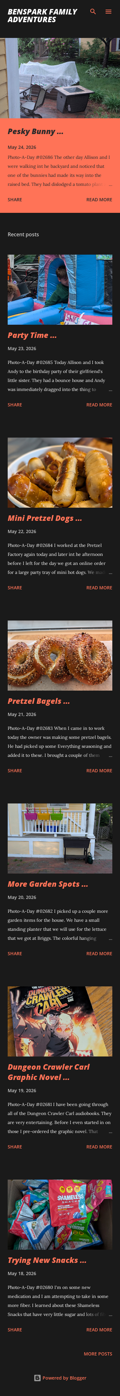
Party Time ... (32, 335)
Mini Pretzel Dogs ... (45, 517)
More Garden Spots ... (48, 883)
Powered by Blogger (60, 1378)
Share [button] (15, 199)
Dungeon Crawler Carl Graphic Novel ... (49, 1071)
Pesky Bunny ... (36, 131)
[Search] (93, 11)
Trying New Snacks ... (47, 1260)
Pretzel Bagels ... (39, 700)
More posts (98, 1354)
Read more (99, 199)
